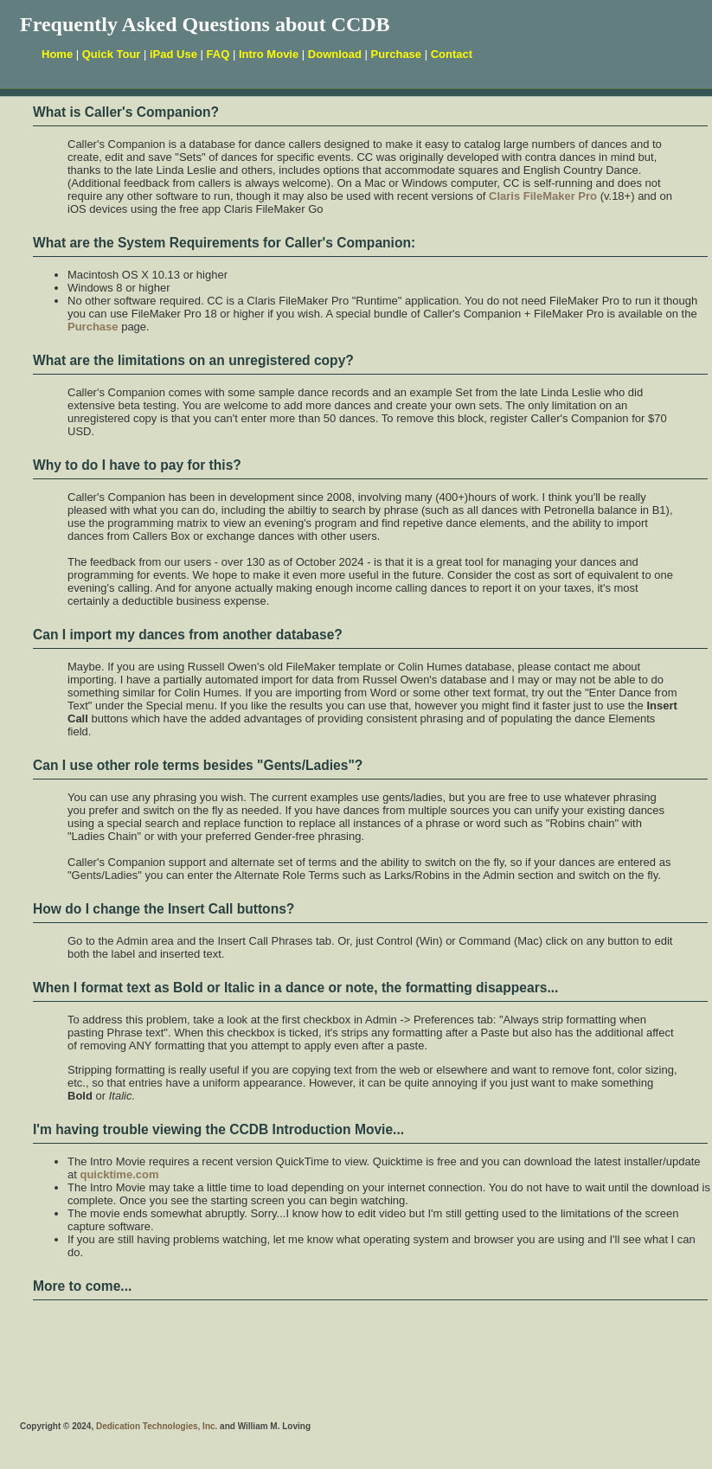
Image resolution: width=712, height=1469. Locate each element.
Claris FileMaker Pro (543, 195)
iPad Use (173, 54)
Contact (451, 54)
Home (57, 54)
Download (335, 54)
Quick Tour (111, 54)
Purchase (396, 54)
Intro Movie (268, 54)
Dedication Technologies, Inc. (155, 1426)
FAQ (218, 54)
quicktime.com (119, 1174)
